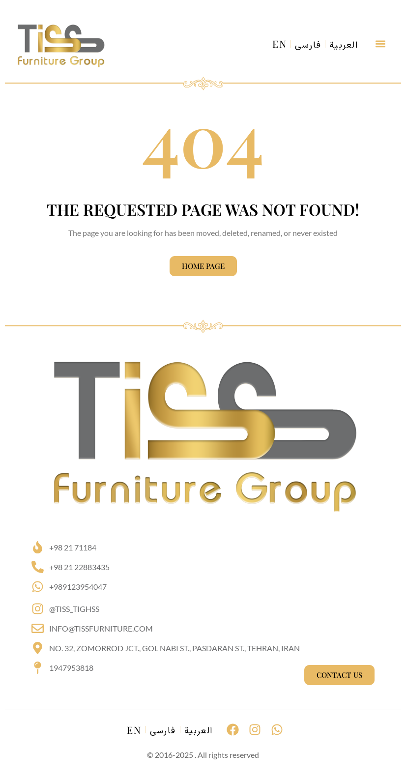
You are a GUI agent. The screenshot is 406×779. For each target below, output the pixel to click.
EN (279, 44)
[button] (380, 44)
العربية (343, 46)
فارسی (308, 46)
